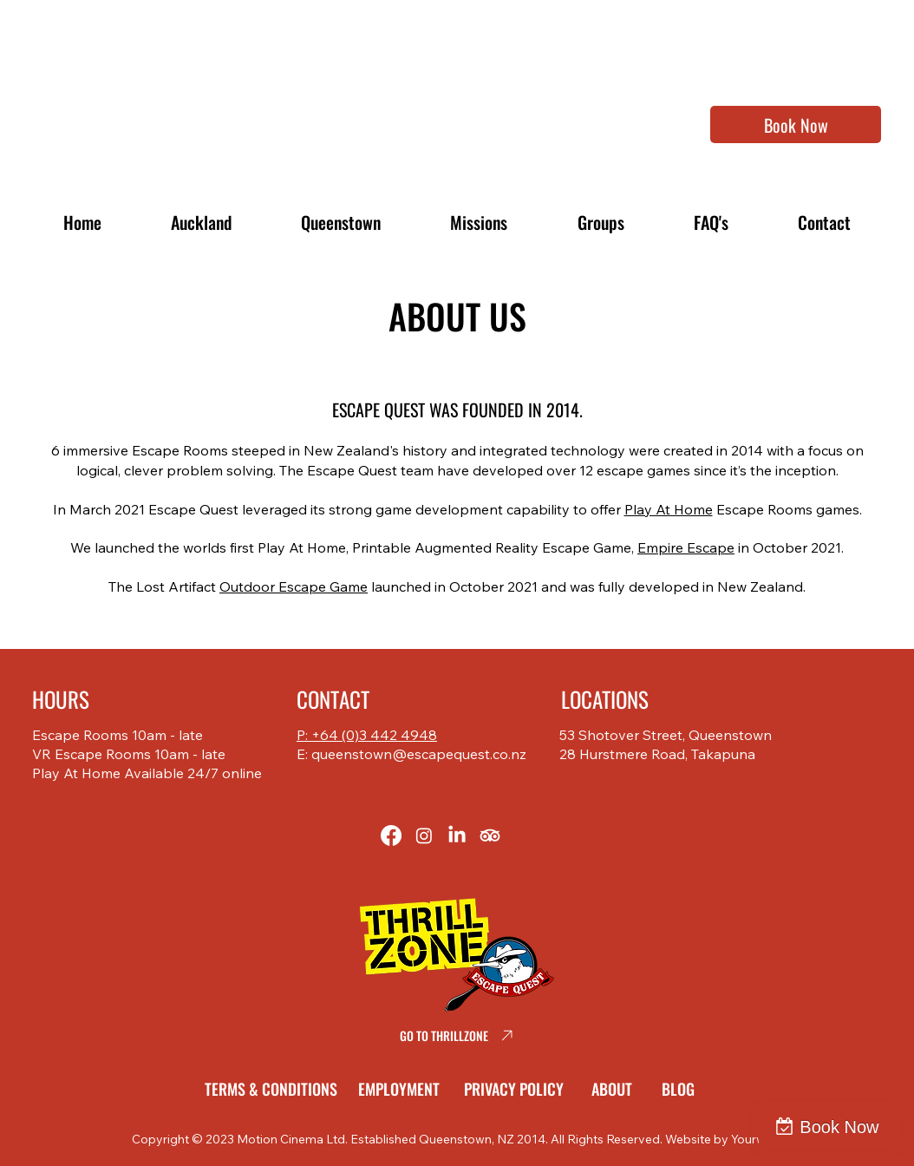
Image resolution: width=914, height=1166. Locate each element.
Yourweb (755, 1139)
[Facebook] (391, 835)
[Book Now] (795, 124)
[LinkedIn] (457, 835)
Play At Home (668, 509)
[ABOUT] (615, 1088)
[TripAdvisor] (490, 835)
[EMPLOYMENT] (402, 1088)
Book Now (839, 1127)
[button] (479, 222)
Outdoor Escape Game (293, 586)
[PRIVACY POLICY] (517, 1088)
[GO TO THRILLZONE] (456, 1036)
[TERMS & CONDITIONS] (274, 1088)
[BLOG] (681, 1088)
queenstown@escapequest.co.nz (418, 754)
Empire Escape (685, 547)
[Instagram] (424, 835)
